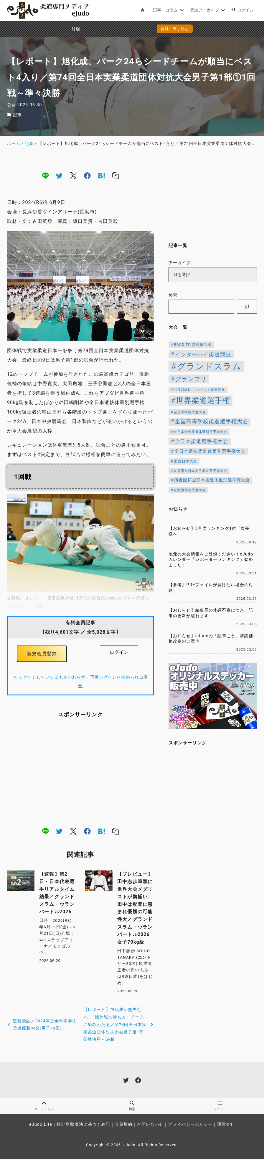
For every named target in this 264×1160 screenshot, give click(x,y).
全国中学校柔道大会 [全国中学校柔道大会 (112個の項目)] (190, 412)
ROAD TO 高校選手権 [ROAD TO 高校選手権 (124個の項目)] (192, 345)
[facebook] (87, 175)
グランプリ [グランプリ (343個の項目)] (191, 379)
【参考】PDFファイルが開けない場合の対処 (211, 587)
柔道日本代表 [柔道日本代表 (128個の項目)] (185, 461)
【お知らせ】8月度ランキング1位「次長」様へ (211, 531)
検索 (173, 295)
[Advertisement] (80, 773)
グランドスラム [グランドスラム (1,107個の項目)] (209, 366)
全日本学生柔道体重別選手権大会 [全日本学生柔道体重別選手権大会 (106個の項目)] (200, 432)
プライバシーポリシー (190, 1125)
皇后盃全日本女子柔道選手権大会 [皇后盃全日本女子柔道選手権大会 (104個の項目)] (200, 471)
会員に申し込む (133, 29)
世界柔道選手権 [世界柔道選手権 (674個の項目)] (203, 400)
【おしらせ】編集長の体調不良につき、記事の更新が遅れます (211, 613)
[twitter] (59, 175)
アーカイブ (180, 262)
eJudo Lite (40, 1125)
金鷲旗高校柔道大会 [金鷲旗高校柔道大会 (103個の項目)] (190, 490)
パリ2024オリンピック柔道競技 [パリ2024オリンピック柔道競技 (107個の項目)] (199, 390)
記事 (17, 114)
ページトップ (44, 1107)
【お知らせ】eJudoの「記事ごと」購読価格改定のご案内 (211, 638)
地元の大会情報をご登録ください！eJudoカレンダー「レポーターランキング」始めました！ (211, 560)
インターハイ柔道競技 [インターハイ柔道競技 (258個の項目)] (203, 354)
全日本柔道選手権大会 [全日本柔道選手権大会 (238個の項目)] (201, 441)
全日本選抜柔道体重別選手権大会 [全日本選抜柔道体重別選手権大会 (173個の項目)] (210, 451)
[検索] (247, 307)
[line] (45, 175)
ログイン (119, 652)
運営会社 (226, 1125)
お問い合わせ (150, 1125)
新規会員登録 (42, 654)
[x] (73, 175)
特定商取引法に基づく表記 (83, 1125)
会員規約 (123, 1125)
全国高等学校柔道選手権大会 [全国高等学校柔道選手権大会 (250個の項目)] (211, 421)
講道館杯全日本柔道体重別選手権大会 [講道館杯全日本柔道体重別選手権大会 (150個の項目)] (212, 480)
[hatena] (101, 175)
